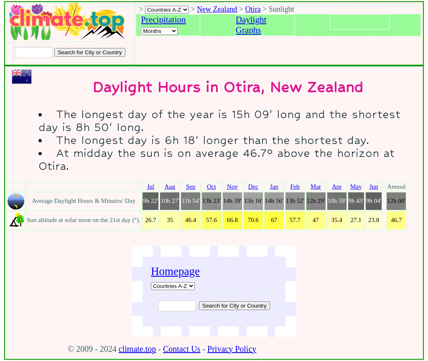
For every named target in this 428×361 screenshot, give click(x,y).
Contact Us (181, 348)
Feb (295, 186)
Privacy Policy (231, 348)
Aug (170, 186)
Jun (373, 186)
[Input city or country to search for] (34, 52)
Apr (336, 186)
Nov (232, 186)
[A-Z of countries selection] (167, 10)
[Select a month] (159, 31)
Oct (211, 186)
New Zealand (217, 9)
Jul (151, 186)
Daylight (251, 20)
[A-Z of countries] (173, 286)
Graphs (248, 30)
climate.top (137, 348)
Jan (274, 186)
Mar (316, 186)
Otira (253, 9)
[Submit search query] (234, 305)
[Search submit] (89, 52)
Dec (253, 186)
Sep (191, 186)
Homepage (175, 271)
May (356, 186)
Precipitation (163, 20)
